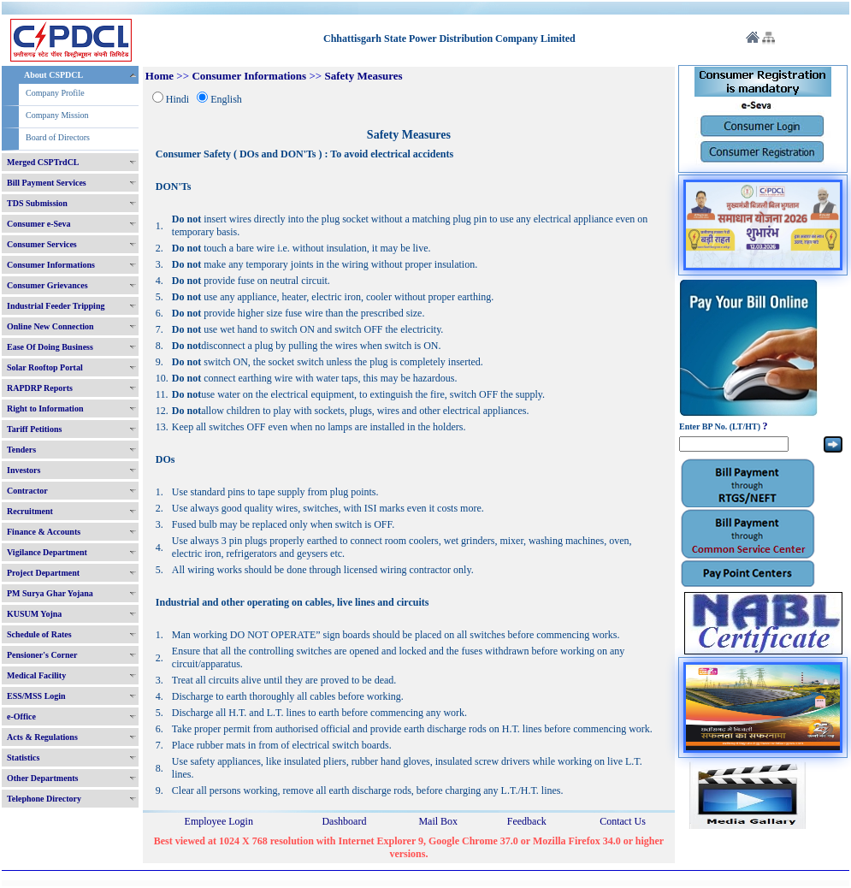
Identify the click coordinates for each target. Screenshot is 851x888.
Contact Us (623, 821)
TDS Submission (37, 203)
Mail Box (438, 821)
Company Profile (55, 93)
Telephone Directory (44, 798)
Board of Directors (58, 137)
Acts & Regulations (42, 737)
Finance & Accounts (43, 531)
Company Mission (57, 115)
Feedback (527, 821)
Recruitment (30, 511)
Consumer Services (42, 244)
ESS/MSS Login (36, 696)
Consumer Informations (51, 264)
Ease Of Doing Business (50, 347)
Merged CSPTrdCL (43, 162)
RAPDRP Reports (40, 388)
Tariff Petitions (34, 429)
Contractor (27, 490)
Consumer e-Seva (39, 223)
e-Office (21, 716)
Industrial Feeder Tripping (55, 306)
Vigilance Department (47, 552)
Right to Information (45, 408)
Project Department (43, 572)
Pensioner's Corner (42, 655)
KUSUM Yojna (34, 614)
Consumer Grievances (47, 285)
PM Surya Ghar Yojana (50, 593)
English (226, 99)
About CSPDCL (53, 75)
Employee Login (219, 821)
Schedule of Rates (39, 634)
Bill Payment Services (46, 182)
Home (159, 75)
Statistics (23, 757)
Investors (23, 470)
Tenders (21, 449)
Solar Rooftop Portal (45, 367)
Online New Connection (50, 326)
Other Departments (42, 778)
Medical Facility (36, 675)
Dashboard (344, 821)
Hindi (177, 99)
